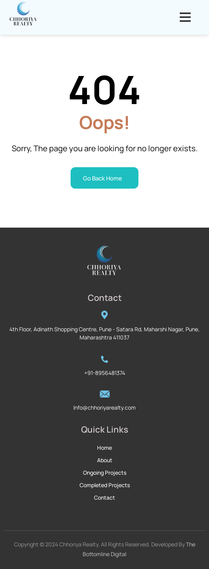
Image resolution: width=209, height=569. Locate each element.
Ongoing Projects (104, 472)
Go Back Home (102, 178)
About (104, 460)
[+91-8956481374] (104, 359)
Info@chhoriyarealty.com (104, 407)
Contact (104, 497)
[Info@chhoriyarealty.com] (104, 394)
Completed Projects (105, 485)
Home (104, 447)
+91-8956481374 (104, 372)
